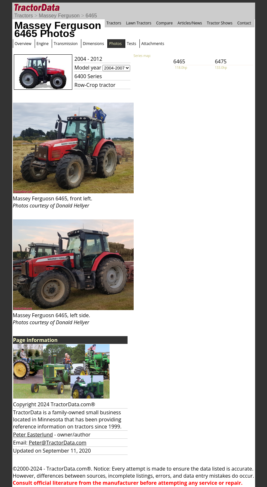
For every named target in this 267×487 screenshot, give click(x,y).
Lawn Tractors (138, 23)
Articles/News (190, 23)
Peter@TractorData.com (57, 442)
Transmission (65, 43)
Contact (244, 23)
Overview (23, 43)
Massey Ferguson (59, 15)
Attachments (152, 43)
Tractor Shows (220, 23)
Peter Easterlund (33, 434)
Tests (131, 43)
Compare (164, 23)
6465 (91, 15)
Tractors (23, 15)
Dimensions (93, 43)
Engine (43, 43)
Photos (115, 43)
